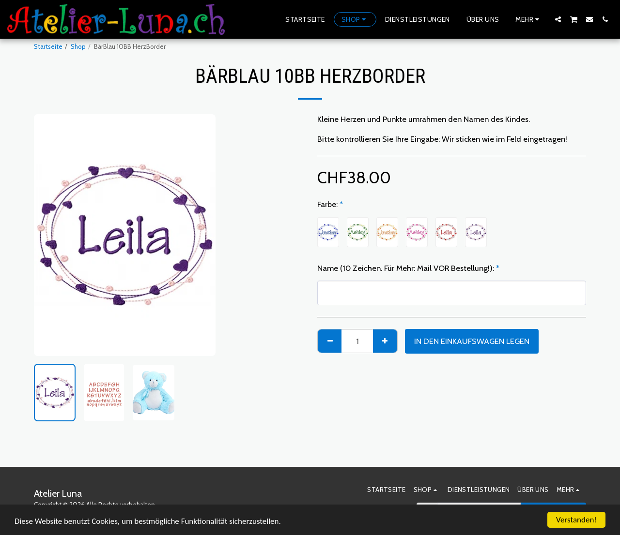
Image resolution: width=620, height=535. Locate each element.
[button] (558, 19)
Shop (78, 46)
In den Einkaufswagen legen (471, 341)
